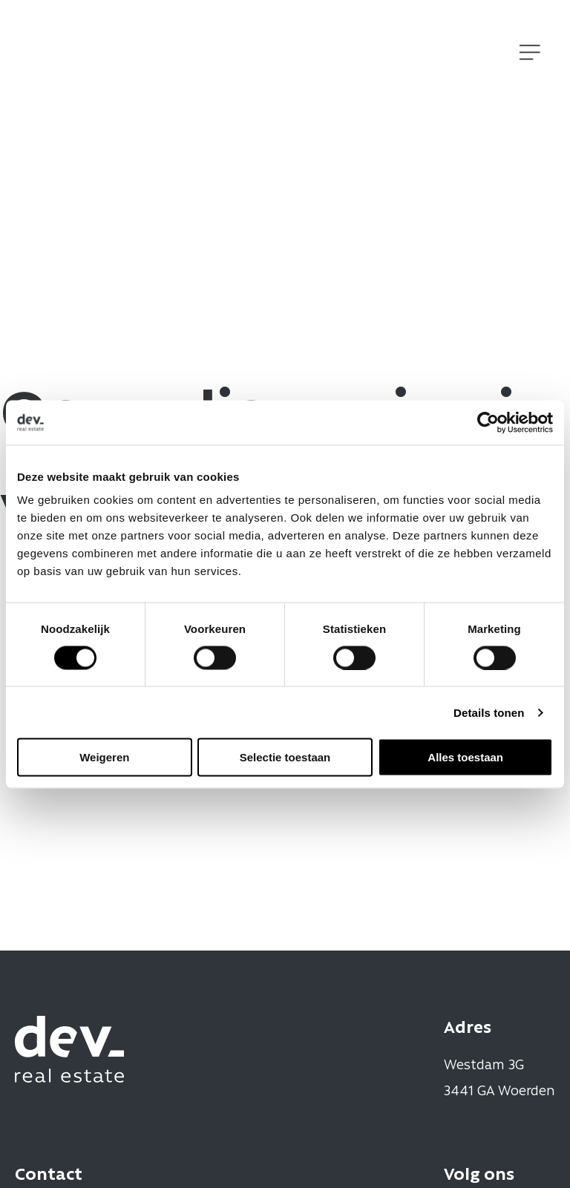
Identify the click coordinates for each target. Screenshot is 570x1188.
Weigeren (104, 757)
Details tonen (488, 712)
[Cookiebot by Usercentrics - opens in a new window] (488, 422)
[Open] (530, 52)
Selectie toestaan (285, 757)
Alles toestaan (465, 757)
